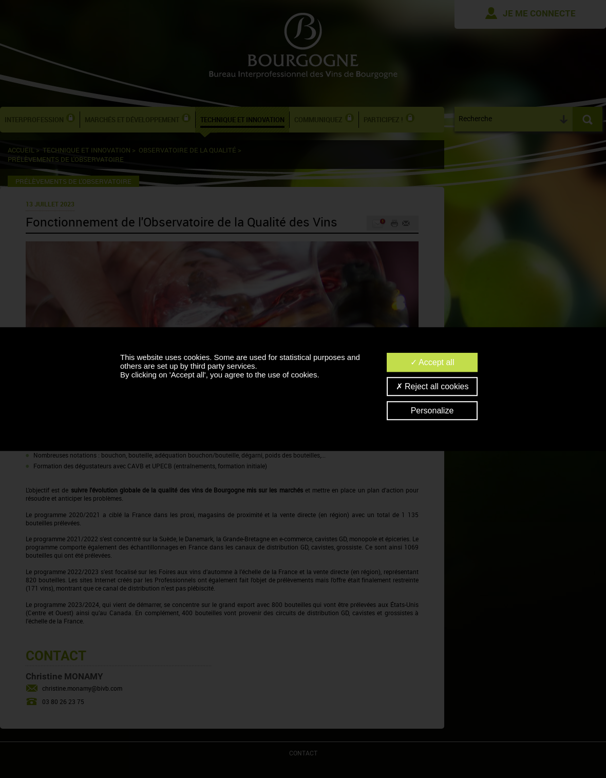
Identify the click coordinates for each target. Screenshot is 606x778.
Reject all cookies (432, 386)
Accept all (432, 362)
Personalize (432, 410)
